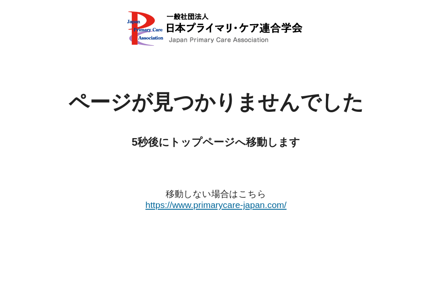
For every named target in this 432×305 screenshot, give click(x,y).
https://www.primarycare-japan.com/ (216, 205)
